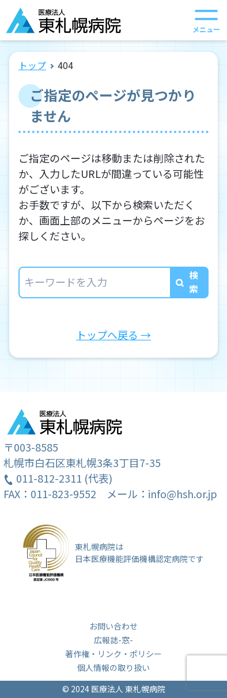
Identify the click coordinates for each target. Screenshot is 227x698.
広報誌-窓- (113, 640)
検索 (193, 281)
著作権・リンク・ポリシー (113, 653)
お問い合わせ (113, 626)
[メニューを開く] (206, 20)
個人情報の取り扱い (113, 667)
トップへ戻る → (113, 334)
